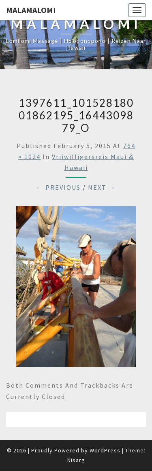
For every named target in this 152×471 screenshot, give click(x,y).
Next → (102, 187)
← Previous (58, 187)
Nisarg (76, 460)
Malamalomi (31, 10)
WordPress (105, 450)
